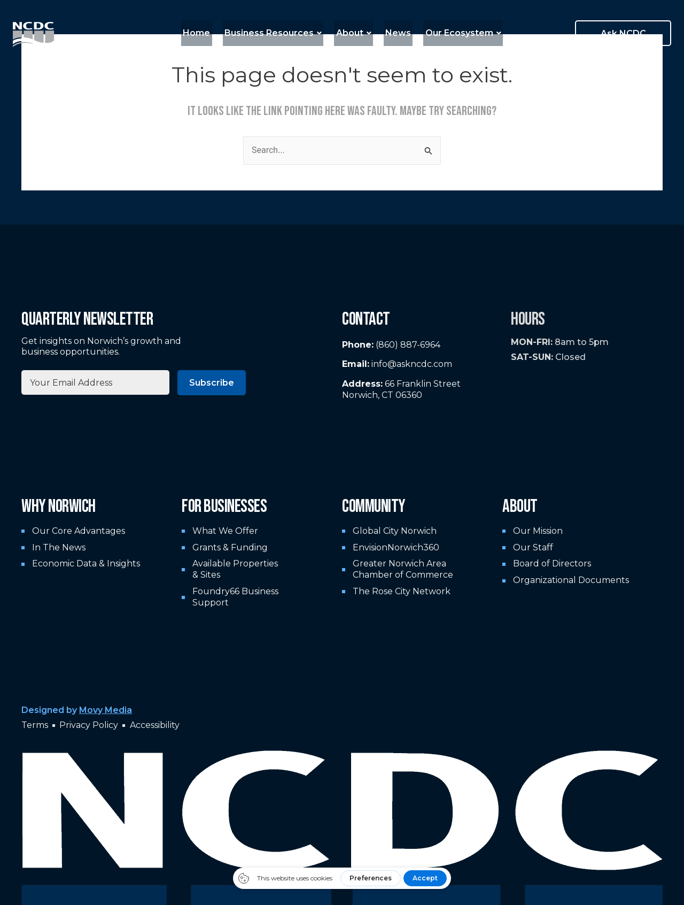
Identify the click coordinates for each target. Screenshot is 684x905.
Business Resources (276, 33)
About (353, 33)
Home (203, 33)
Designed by (76, 710)
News (395, 33)
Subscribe (211, 383)
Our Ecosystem (456, 33)
